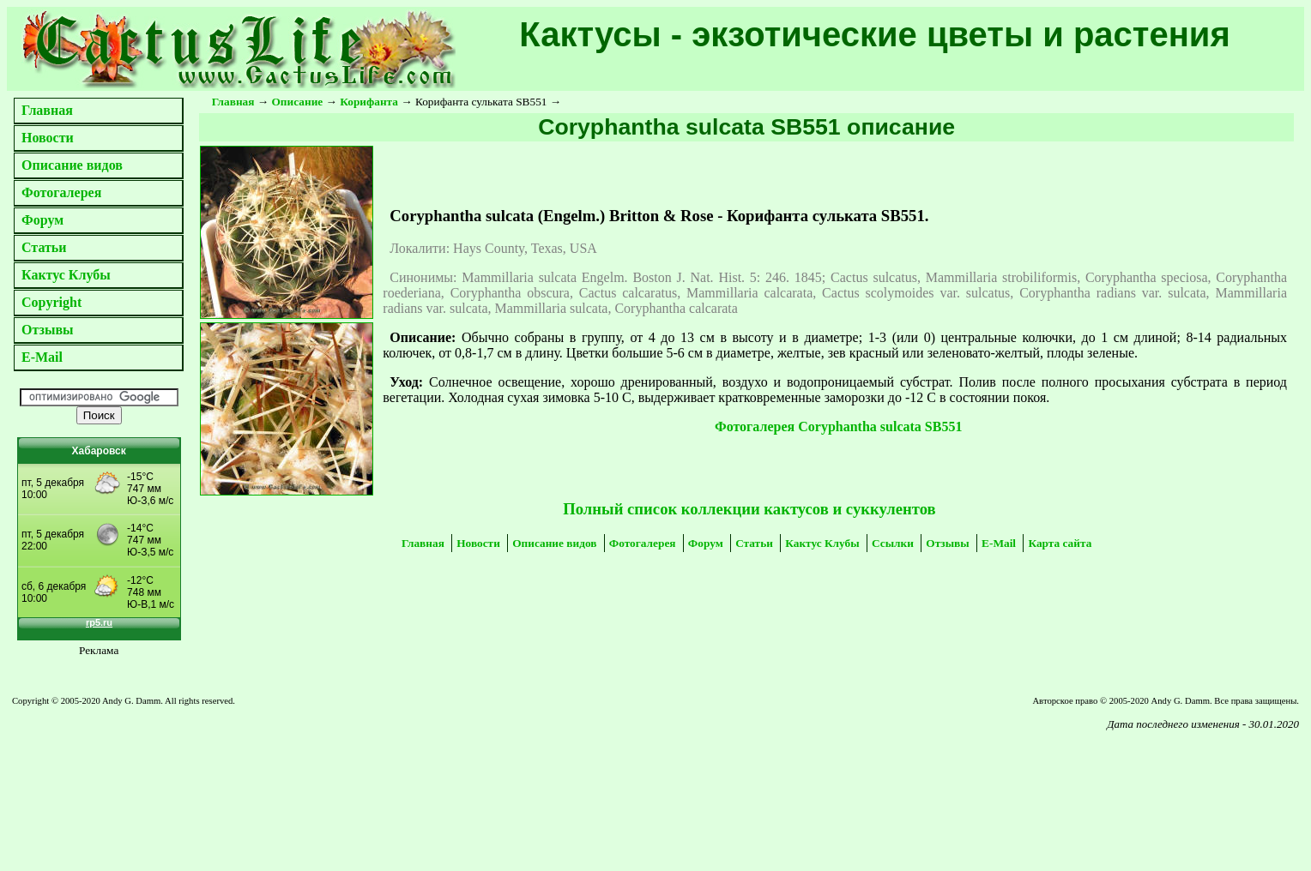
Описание (297, 101)
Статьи (44, 247)
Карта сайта (1059, 543)
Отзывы (47, 329)
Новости (47, 137)
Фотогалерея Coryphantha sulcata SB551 (838, 426)
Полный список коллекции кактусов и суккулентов (749, 509)
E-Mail (42, 357)
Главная (47, 110)
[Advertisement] (241, 781)
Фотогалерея (61, 192)
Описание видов (72, 165)
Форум (42, 220)
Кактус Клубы (66, 274)
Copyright (51, 302)
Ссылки (893, 543)
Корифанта (369, 101)
